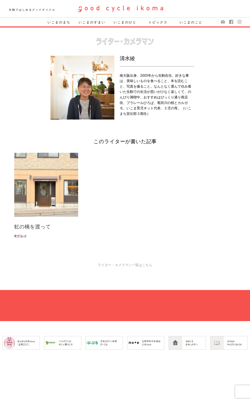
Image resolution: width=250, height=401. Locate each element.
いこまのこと (191, 22)
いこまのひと (125, 22)
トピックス (158, 22)
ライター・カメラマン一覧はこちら (125, 265)
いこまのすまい (92, 22)
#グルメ (20, 236)
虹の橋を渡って (32, 226)
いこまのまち (58, 22)
